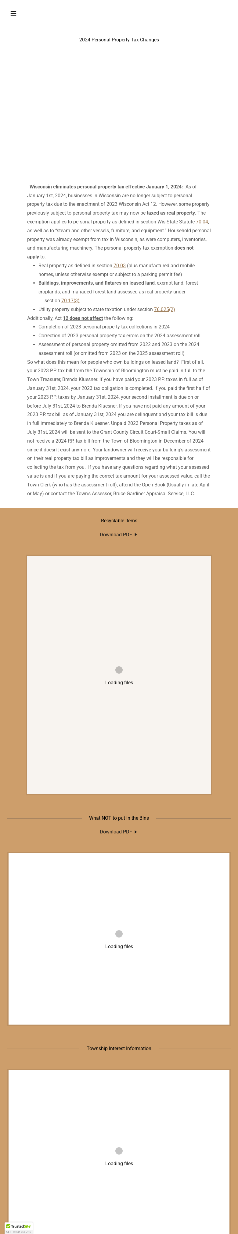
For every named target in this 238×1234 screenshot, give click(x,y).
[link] (119, 535)
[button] (33, 13)
